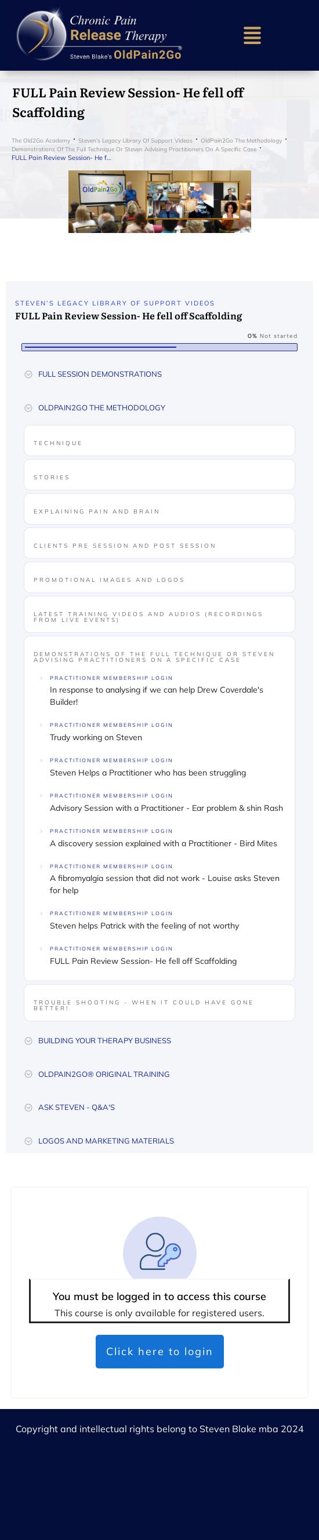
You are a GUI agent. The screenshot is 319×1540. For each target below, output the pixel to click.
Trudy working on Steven (96, 737)
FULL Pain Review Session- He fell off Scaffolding (143, 961)
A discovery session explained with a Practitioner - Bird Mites (163, 843)
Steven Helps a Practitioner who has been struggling (148, 772)
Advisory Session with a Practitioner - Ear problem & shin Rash (166, 808)
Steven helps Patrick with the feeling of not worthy (144, 925)
